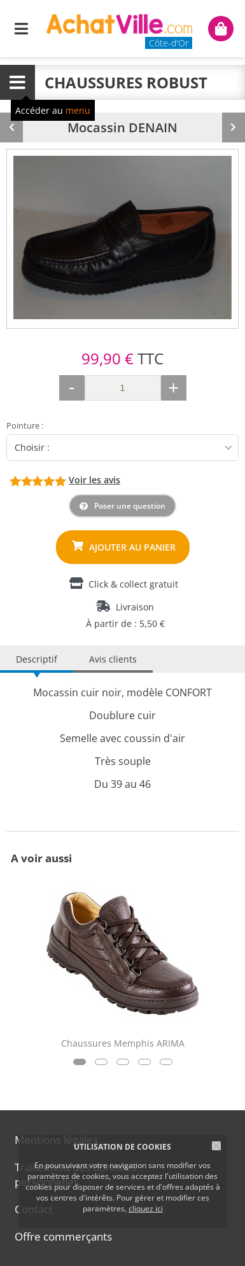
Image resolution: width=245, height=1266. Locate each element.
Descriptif (36, 659)
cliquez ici (146, 1208)
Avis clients (113, 659)
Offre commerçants (63, 1236)
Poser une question (129, 505)
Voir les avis (94, 480)
